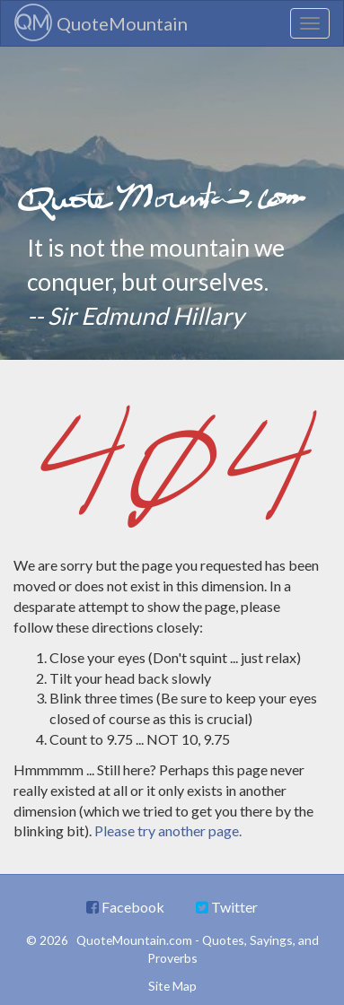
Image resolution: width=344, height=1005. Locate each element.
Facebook (125, 906)
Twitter (227, 906)
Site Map (172, 985)
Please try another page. (168, 830)
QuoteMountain (101, 22)
